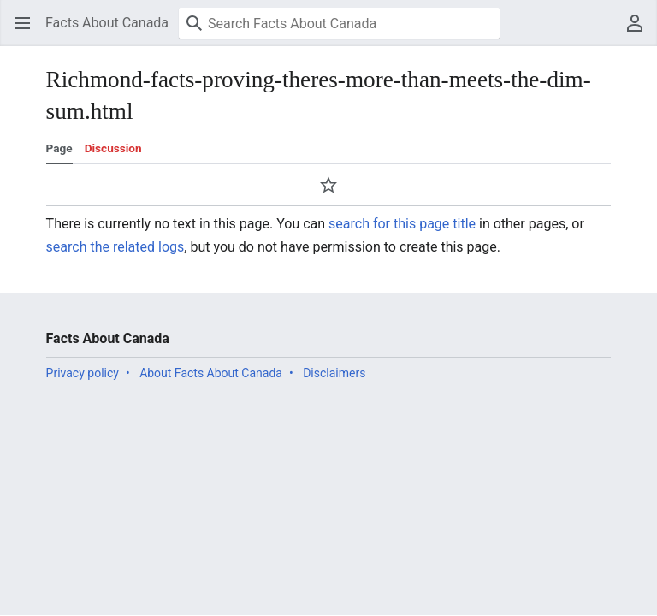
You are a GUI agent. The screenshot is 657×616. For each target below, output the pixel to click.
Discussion (113, 148)
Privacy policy (82, 373)
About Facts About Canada (210, 373)
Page (59, 148)
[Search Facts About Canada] (339, 23)
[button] (22, 23)
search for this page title (402, 224)
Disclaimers (334, 373)
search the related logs (115, 247)
